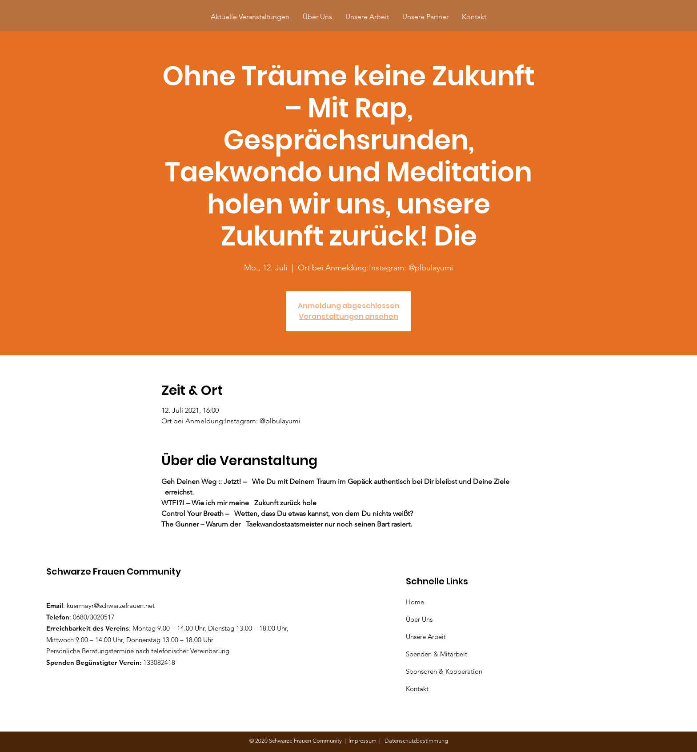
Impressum (363, 740)
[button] (425, 17)
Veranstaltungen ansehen (348, 316)
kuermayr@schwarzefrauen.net (111, 605)
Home (417, 602)
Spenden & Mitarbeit (436, 654)
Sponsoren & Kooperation (445, 671)
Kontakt (417, 688)
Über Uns (420, 619)
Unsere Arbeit (427, 636)
